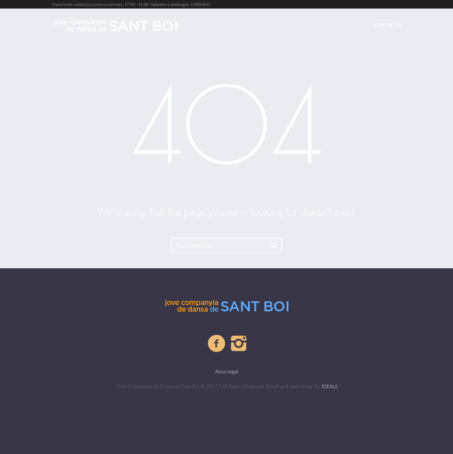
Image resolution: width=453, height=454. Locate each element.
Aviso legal (226, 371)
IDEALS (330, 386)
